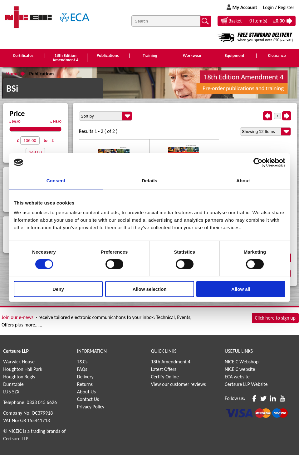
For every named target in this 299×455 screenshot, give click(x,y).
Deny (58, 289)
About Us (86, 392)
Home (12, 74)
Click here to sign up (275, 318)
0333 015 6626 (42, 402)
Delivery (85, 377)
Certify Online (165, 377)
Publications (41, 74)
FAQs (82, 369)
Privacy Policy (91, 407)
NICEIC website (240, 369)
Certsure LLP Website (246, 384)
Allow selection (149, 289)
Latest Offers (163, 369)
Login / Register (278, 7)
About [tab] (243, 180)
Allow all (240, 289)
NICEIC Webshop (241, 362)
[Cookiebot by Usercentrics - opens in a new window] (258, 162)
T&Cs (82, 362)
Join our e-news (17, 317)
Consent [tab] (56, 180)
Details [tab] (149, 180)
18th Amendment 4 (170, 362)
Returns (85, 384)
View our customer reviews (178, 384)
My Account (244, 7)
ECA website (237, 377)
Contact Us (88, 399)
